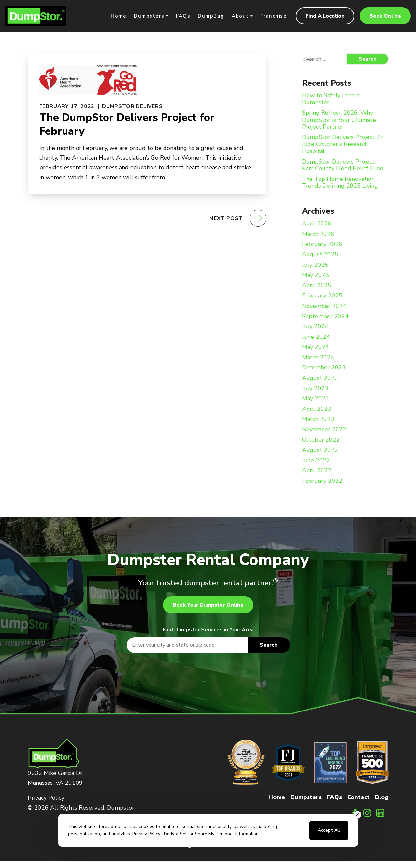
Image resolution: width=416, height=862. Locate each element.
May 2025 (315, 276)
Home (118, 16)
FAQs (183, 16)
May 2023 (315, 399)
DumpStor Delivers (132, 106)
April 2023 (316, 409)
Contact (358, 798)
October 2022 (321, 440)
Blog (382, 798)
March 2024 (318, 358)
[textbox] (208, 646)
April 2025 (316, 286)
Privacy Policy (46, 798)
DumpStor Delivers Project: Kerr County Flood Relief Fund (343, 166)
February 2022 (322, 481)
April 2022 (316, 471)
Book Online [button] (385, 16)
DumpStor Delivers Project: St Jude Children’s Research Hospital (342, 145)
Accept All (329, 830)
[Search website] (335, 59)
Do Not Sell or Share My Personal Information (211, 834)
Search (368, 59)
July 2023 (315, 389)
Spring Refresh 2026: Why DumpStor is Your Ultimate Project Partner (339, 120)
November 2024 (324, 306)
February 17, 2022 (67, 106)
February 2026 (322, 245)
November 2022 (324, 430)
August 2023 (320, 378)
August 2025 (320, 255)
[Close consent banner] (357, 815)
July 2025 (315, 265)
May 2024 (315, 348)
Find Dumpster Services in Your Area (208, 630)
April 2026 (316, 224)
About (240, 16)
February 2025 (322, 296)
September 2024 (325, 317)
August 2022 (320, 451)
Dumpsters (149, 16)
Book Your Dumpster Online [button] (208, 605)
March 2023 (318, 420)
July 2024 (315, 327)
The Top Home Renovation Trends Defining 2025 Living (340, 183)
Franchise (273, 16)
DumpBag (211, 16)
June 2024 (316, 337)
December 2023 (324, 368)
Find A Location (325, 16)
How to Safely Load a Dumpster (331, 100)
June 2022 (316, 461)
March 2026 (318, 234)
